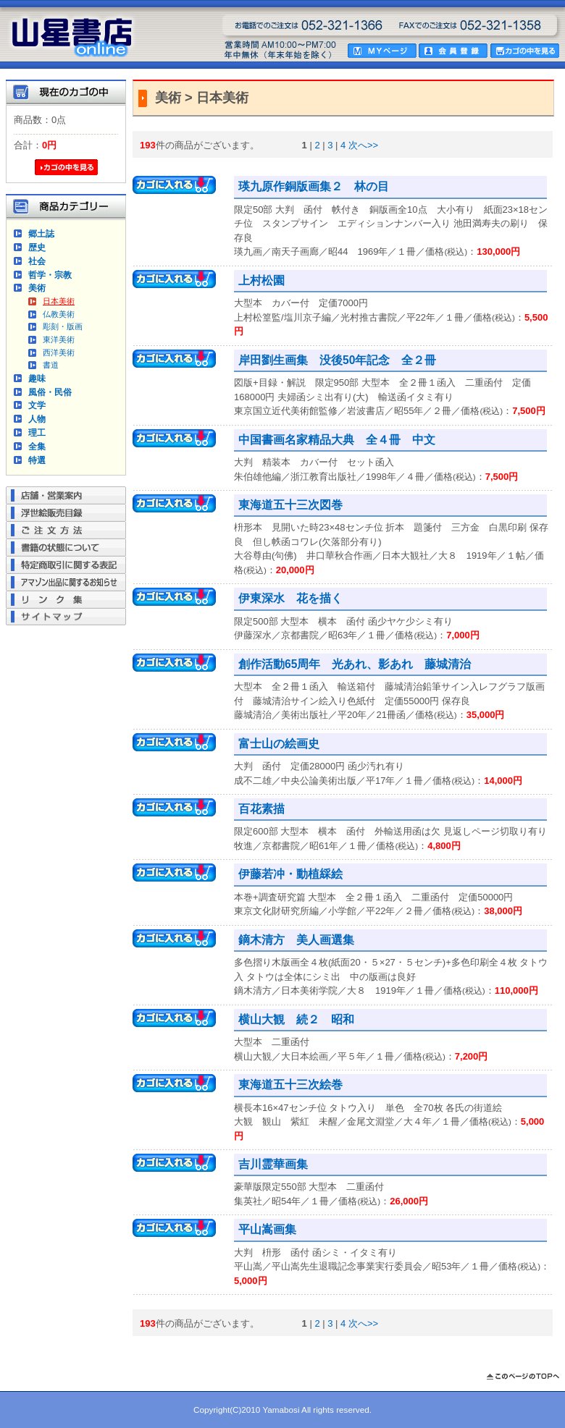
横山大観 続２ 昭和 (296, 1019)
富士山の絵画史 (278, 744)
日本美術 (59, 301)
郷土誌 (41, 233)
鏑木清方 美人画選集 (296, 940)
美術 (37, 287)
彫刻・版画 (63, 326)
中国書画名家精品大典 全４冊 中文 (336, 440)
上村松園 (261, 280)
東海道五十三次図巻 (290, 505)
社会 (37, 261)
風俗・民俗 (50, 392)
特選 (37, 460)
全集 (37, 446)
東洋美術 (59, 339)
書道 (51, 364)
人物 (37, 418)
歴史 (37, 247)
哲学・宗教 (50, 274)
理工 (37, 432)
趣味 (37, 378)
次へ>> (363, 145)
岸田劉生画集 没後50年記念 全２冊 (337, 360)
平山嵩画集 (267, 1229)
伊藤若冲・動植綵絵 (290, 874)
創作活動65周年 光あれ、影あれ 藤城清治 (354, 664)
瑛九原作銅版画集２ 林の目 (313, 186)
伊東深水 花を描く (290, 598)
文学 (37, 405)
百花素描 (261, 809)
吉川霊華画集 (273, 1164)
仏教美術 (59, 314)
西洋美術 (59, 352)
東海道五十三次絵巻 (290, 1084)
